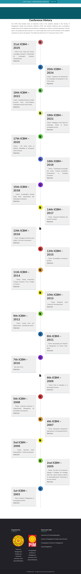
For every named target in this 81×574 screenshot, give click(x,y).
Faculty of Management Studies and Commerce (54, 539)
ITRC (53, 571)
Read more (16, 61)
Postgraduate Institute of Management (52, 543)
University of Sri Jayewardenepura (50, 535)
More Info (53, 1)
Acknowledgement (46, 547)
